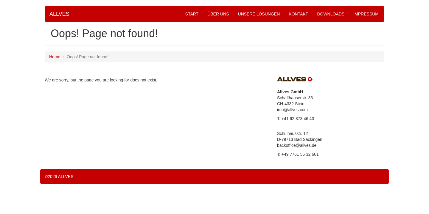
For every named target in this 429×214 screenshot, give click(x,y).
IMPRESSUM (366, 14)
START (192, 14)
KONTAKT (298, 14)
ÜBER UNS (218, 14)
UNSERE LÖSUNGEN (259, 14)
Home (54, 56)
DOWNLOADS (330, 14)
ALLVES (59, 14)
